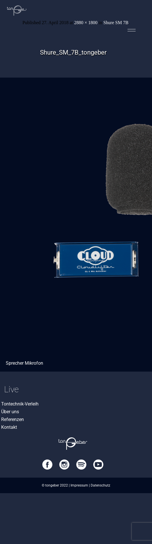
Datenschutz (100, 485)
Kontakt (9, 427)
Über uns (10, 411)
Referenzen (12, 419)
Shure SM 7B (115, 22)
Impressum (79, 485)
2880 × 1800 (85, 22)
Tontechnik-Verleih (20, 404)
